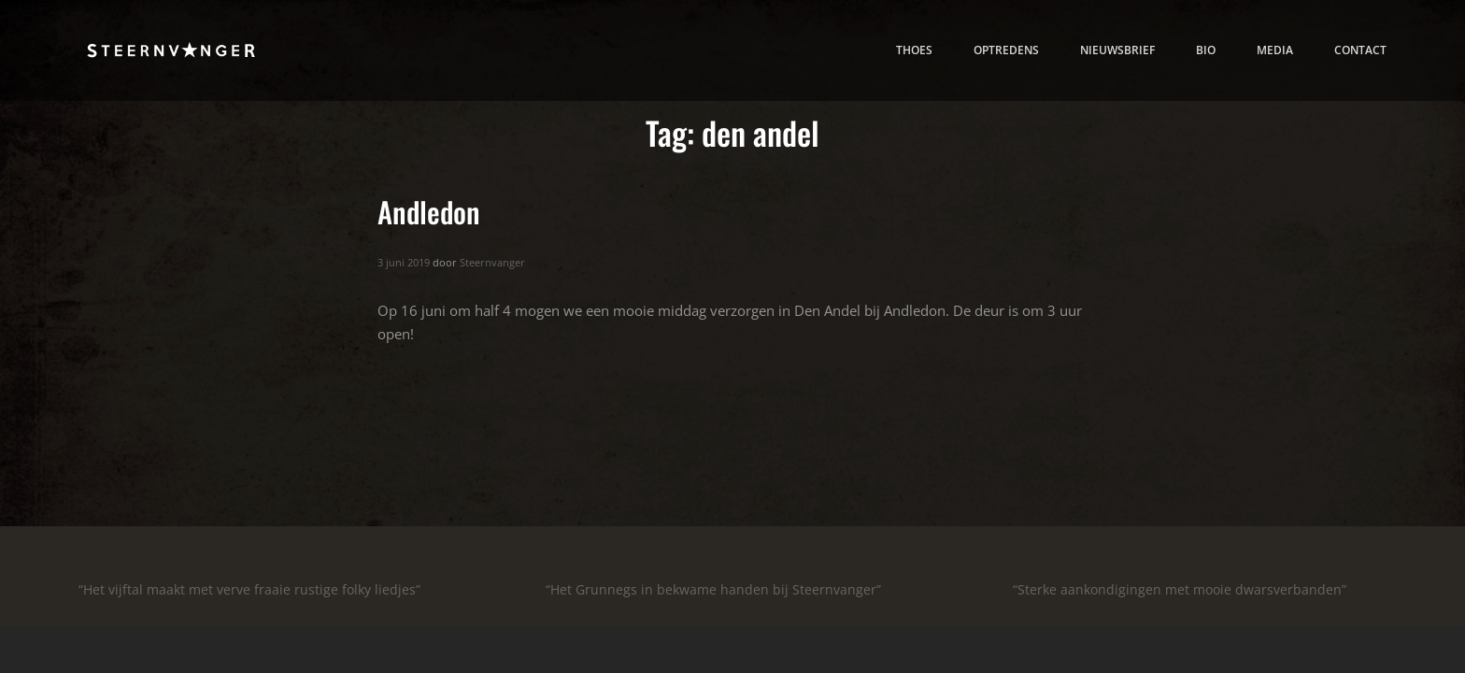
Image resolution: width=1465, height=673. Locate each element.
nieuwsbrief (1117, 49)
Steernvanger (492, 262)
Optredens (1006, 49)
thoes (914, 49)
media (1275, 49)
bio (1206, 49)
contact (1360, 49)
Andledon (428, 211)
